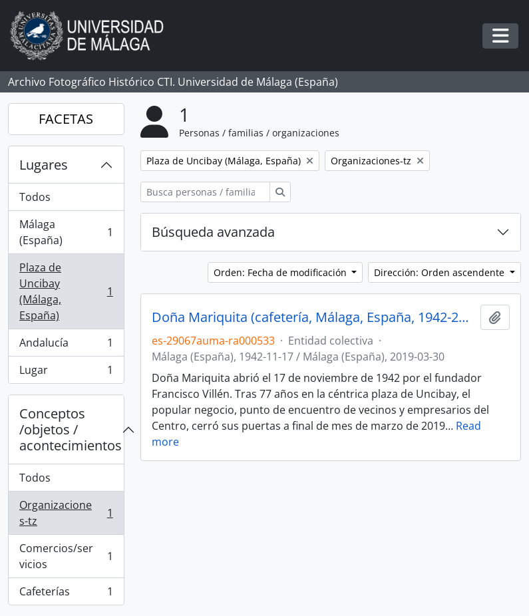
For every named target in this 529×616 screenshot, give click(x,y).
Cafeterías (66, 594)
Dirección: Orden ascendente (440, 272)
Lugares (43, 165)
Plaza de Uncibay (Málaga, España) (66, 291)
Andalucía (66, 346)
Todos (35, 197)
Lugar (66, 372)
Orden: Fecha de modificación (281, 272)
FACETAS (66, 119)
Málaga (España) (66, 232)
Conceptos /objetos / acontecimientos (70, 429)
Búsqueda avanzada (213, 232)
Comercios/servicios (66, 556)
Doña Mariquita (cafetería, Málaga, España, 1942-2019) (313, 317)
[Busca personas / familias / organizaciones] (205, 192)
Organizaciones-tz (66, 513)
